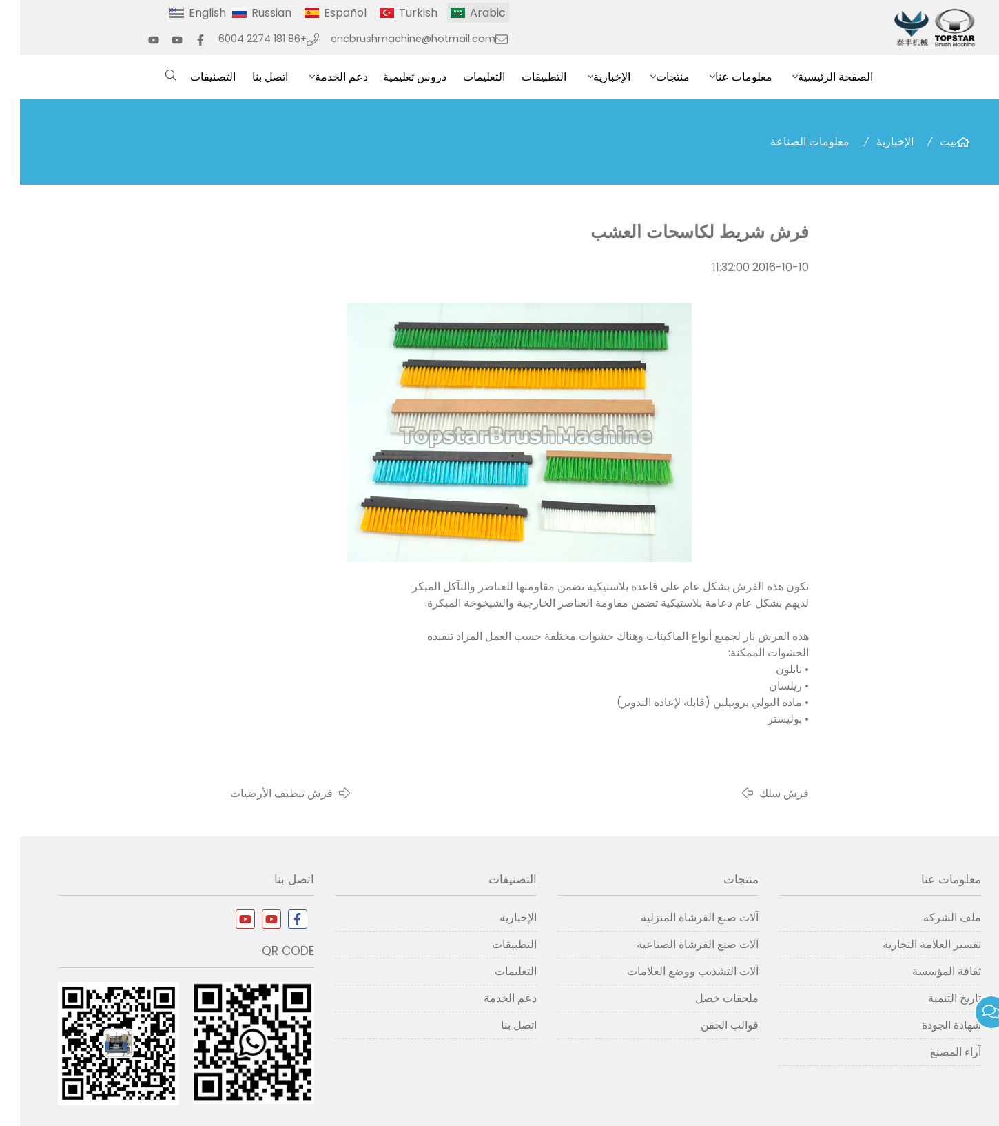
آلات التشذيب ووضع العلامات (673, 971)
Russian (251, 13)
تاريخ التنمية (934, 998)
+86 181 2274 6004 (242, 39)
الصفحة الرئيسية (815, 77)
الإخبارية (591, 77)
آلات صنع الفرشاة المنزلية (680, 917)
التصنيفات (193, 77)
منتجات (653, 77)
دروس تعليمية (394, 77)
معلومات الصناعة (790, 142)
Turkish (398, 13)
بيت (928, 142)
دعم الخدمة (321, 77)
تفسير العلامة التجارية (912, 944)
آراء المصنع (935, 1052)
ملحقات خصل (707, 998)
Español (325, 13)
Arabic (468, 13)
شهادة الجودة (931, 1025)
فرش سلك (764, 793)
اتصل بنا (250, 77)
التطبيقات (524, 77)
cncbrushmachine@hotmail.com (393, 39)
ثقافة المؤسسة (926, 971)
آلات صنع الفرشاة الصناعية (678, 944)
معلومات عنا (723, 77)
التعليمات (464, 77)
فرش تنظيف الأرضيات (261, 793)
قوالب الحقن (710, 1025)
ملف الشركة (932, 917)
